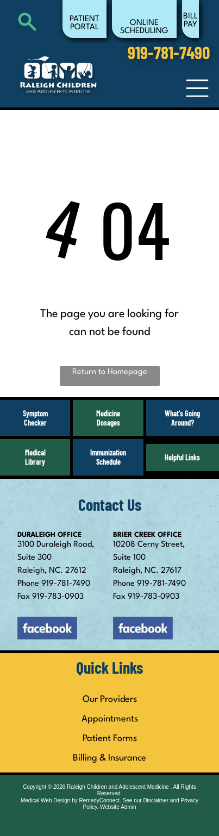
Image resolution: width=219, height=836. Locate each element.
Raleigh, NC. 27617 (147, 571)
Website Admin (118, 807)
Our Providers (110, 699)
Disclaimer (155, 800)
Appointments (110, 719)
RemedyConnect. (100, 800)
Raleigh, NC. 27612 (51, 571)
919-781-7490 (65, 584)
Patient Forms (110, 738)
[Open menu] (197, 88)
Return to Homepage (109, 372)
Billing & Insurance (109, 758)
